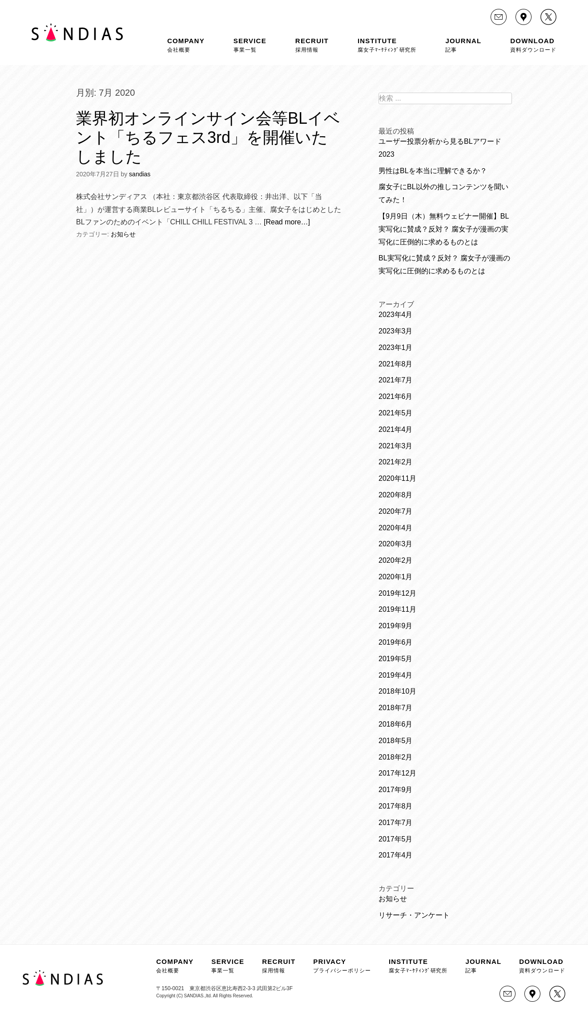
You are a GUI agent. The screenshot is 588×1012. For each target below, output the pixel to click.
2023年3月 (396, 331)
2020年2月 (396, 560)
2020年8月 (396, 495)
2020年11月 (397, 478)
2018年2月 (396, 757)
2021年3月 (396, 446)
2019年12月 (397, 593)
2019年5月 (396, 658)
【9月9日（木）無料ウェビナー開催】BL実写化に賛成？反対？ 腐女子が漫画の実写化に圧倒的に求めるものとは (444, 229)
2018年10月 (397, 691)
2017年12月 (397, 773)
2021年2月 (396, 462)
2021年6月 (396, 396)
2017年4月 (396, 855)
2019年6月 (396, 642)
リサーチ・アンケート (414, 915)
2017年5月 (396, 839)
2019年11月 (397, 609)
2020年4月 (396, 528)
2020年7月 (396, 511)
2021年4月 (396, 429)
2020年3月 (396, 544)
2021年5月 (396, 413)
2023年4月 (396, 314)
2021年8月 (396, 364)
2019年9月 (396, 626)
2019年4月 (396, 675)
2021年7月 (396, 380)
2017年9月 (396, 789)
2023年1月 (396, 347)
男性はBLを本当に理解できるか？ (433, 171)
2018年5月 (396, 740)
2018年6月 (396, 724)
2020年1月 (396, 577)
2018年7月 (396, 707)
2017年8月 (396, 806)
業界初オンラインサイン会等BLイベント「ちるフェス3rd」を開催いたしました (208, 137)
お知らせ (123, 234)
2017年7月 (396, 822)
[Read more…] (287, 222)
